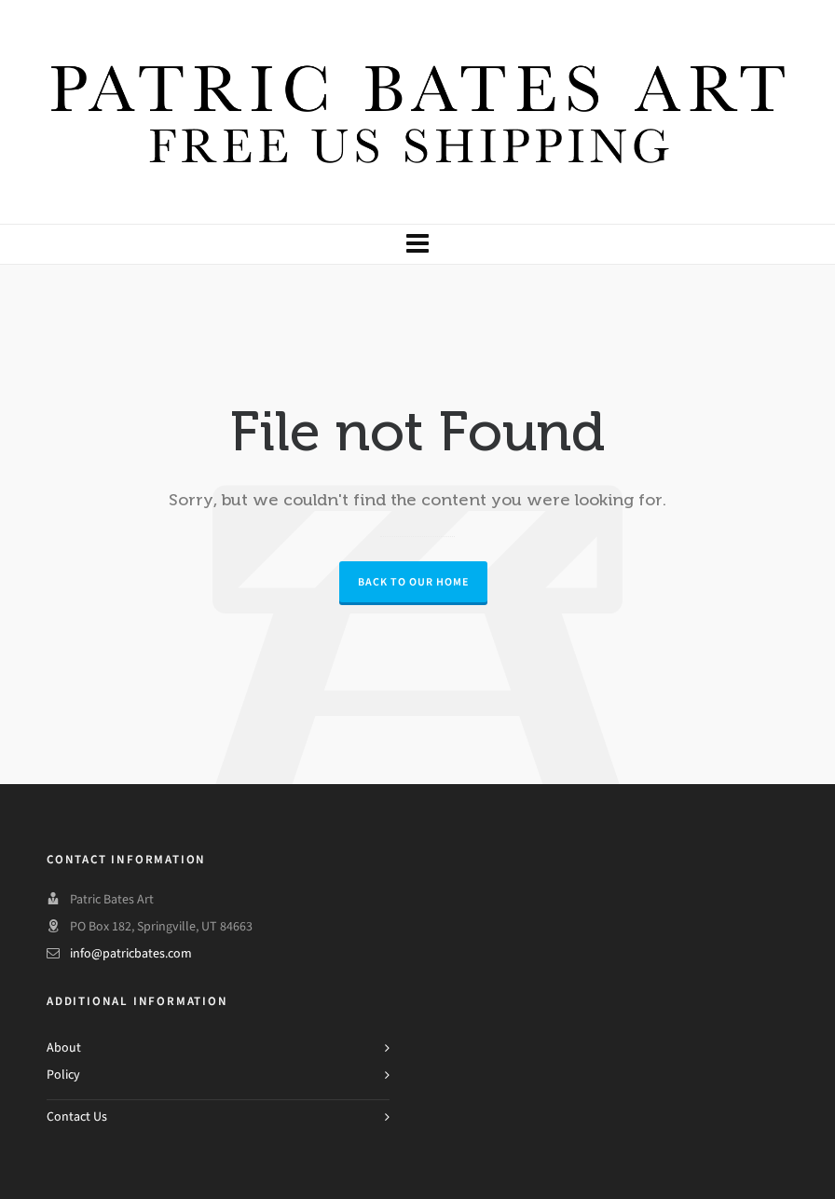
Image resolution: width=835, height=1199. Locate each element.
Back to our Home (413, 581)
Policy (63, 1074)
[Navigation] (417, 244)
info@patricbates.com (131, 953)
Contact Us (77, 1116)
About (64, 1047)
